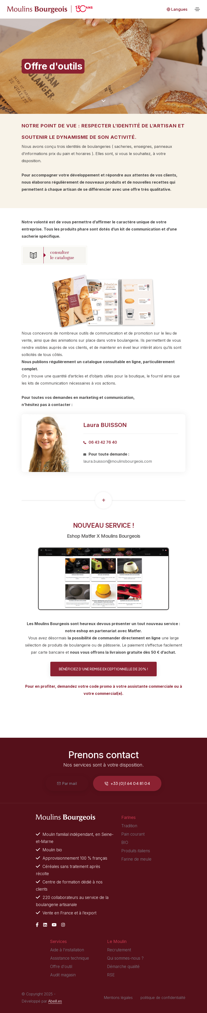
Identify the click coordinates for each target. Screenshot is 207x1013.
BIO (124, 842)
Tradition (129, 825)
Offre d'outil (61, 966)
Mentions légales (118, 997)
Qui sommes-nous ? (125, 958)
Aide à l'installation (67, 950)
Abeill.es (55, 1001)
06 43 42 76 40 (103, 442)
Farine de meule (136, 859)
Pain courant (133, 834)
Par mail (67, 783)
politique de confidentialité (163, 997)
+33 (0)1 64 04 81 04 (127, 783)
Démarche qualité (123, 966)
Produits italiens (135, 850)
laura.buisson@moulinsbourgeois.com (117, 461)
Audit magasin (63, 975)
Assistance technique (69, 958)
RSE (111, 975)
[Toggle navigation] (197, 9)
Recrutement (119, 950)
